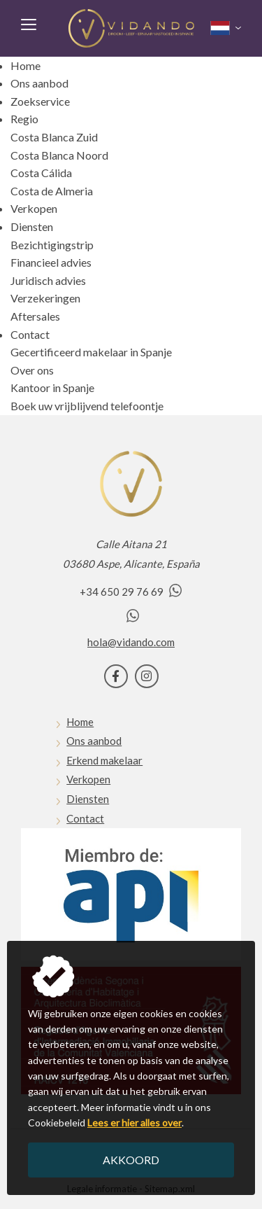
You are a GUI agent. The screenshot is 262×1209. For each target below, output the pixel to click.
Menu (27, 24)
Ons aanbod (39, 83)
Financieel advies (51, 262)
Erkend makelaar (104, 760)
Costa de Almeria (51, 190)
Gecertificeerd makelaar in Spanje (91, 351)
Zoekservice (40, 101)
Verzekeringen (45, 298)
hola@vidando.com (131, 642)
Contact (30, 334)
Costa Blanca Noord (59, 155)
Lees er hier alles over (134, 1122)
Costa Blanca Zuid (54, 137)
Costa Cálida (41, 172)
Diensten (31, 226)
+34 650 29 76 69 (131, 591)
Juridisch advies (48, 280)
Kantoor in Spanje (52, 387)
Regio (24, 118)
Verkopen (33, 208)
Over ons (32, 370)
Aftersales (35, 316)
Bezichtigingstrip (52, 244)
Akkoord (131, 1159)
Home (25, 65)
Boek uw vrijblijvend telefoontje (86, 405)
